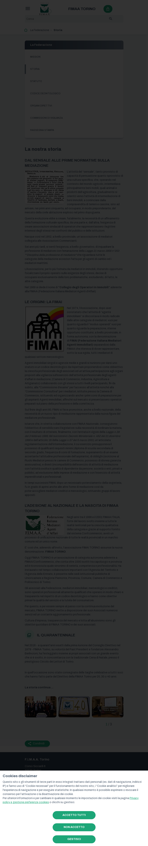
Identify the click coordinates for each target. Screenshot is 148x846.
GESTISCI (74, 839)
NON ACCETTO (74, 827)
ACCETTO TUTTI (74, 815)
